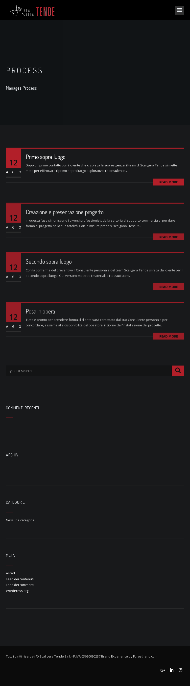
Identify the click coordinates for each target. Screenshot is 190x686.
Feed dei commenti (20, 584)
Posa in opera (40, 321)
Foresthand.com (145, 656)
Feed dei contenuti (20, 579)
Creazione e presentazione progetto (65, 222)
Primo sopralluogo (46, 156)
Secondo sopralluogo (49, 272)
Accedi (11, 573)
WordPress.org (17, 590)
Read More (168, 182)
